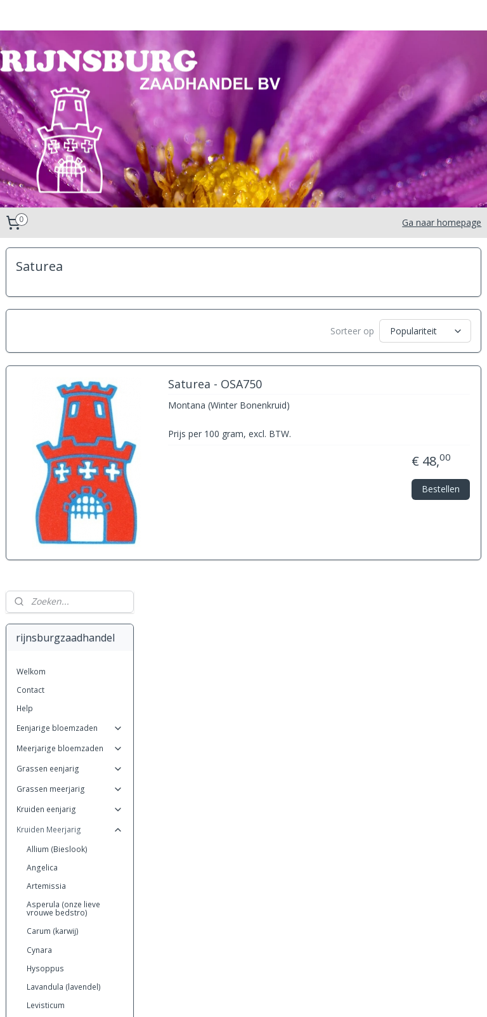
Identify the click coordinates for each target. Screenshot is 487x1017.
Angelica (42, 524)
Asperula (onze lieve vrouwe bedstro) (63, 565)
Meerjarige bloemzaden (69, 405)
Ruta (34, 828)
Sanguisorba (50, 865)
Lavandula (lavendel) (64, 643)
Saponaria (45, 884)
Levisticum (46, 662)
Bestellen (441, 494)
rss (233, 994)
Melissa (41, 699)
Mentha (40, 717)
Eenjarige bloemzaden (69, 384)
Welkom (31, 328)
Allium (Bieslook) (57, 506)
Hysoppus (45, 625)
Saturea (41, 903)
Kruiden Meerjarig (69, 486)
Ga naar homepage (441, 222)
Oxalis (38, 940)
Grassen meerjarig (69, 445)
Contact (30, 346)
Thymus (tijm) (51, 921)
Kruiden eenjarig (69, 466)
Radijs (38, 773)
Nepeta (40, 736)
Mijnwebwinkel (393, 994)
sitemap (207, 994)
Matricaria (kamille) (61, 680)
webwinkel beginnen (282, 994)
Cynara (39, 606)
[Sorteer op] (392, 331)
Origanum (45, 754)
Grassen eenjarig (69, 425)
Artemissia (46, 542)
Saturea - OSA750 (354, 390)
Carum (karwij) (53, 588)
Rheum (39, 792)
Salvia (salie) (49, 847)
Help (24, 365)
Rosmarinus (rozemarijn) (72, 810)
